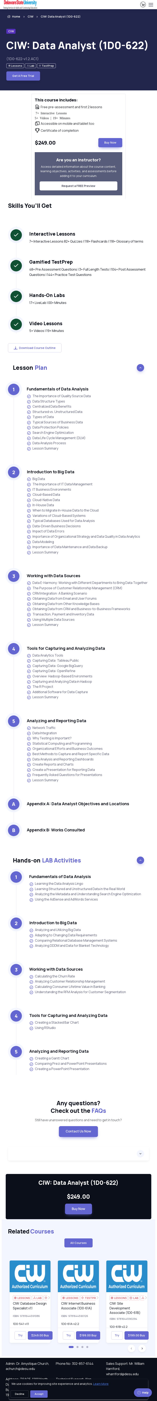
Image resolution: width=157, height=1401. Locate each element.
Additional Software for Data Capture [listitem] (57, 692)
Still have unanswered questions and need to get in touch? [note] (78, 1120)
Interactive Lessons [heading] (52, 234)
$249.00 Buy (40, 1335)
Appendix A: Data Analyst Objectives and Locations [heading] (78, 803)
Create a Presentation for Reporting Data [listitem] (61, 769)
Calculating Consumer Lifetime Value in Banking (67, 986)
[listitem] (57, 16)
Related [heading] (31, 1231)
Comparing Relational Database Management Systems (73, 940)
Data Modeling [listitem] (41, 542)
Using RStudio (42, 1027)
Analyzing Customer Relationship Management (67, 981)
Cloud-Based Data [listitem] (43, 494)
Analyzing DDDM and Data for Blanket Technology (69, 945)
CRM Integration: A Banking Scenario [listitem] (57, 593)
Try (20, 1335)
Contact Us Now (78, 1131)
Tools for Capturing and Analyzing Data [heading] (66, 648)
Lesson (30, 367)
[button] (71, 1347)
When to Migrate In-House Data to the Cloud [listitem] (63, 510)
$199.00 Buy (88, 1335)
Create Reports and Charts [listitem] (50, 764)
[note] (15, 65)
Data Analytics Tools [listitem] (45, 655)
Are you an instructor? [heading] (78, 160)
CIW (30, 16)
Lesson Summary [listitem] (42, 448)
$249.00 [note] (78, 1196)
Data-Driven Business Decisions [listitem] (54, 526)
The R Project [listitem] (40, 686)
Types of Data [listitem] (40, 417)
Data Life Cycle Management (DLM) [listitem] (56, 438)
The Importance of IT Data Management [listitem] (59, 484)
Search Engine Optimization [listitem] (50, 432)
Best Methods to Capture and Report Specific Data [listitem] (68, 754)
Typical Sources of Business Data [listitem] (55, 422)
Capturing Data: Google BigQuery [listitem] (55, 665)
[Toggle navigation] (151, 4)
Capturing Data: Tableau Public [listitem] (53, 660)
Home (13, 16)
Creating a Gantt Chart (49, 1058)
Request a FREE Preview (78, 186)
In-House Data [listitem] (40, 505)
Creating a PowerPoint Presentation (59, 1069)
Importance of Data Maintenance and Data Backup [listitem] (67, 547)
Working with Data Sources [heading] (53, 575)
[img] (30, 1276)
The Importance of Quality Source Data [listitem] (59, 396)
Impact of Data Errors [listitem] (45, 531)
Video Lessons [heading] (45, 323)
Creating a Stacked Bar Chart (54, 1022)
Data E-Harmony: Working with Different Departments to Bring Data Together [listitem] (87, 582)
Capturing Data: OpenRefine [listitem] (51, 671)
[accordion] (78, 1154)
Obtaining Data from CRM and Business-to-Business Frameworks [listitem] (78, 609)
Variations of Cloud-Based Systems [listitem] (56, 515)
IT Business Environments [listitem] (49, 489)
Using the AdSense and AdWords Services (63, 899)
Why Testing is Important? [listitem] (49, 738)
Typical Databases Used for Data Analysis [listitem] (61, 520)
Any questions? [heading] (78, 1106)
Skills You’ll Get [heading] (30, 205)
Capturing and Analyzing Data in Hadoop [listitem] (59, 681)
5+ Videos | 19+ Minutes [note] (46, 330)
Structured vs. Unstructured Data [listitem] (54, 411)
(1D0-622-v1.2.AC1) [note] (22, 58)
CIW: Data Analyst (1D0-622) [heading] (77, 45)
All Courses (78, 1243)
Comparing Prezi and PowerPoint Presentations (68, 1063)
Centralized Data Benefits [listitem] (49, 406)
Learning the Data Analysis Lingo (56, 883)
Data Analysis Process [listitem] (46, 443)
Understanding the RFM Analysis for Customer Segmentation (77, 992)
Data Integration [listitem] (42, 733)
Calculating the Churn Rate (52, 976)
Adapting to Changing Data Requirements (63, 935)
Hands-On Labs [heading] (47, 295)
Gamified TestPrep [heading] (51, 262)
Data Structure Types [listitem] (46, 401)
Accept (39, 1394)
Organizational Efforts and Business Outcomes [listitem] (65, 748)
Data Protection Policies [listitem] (48, 427)
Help (143, 1392)
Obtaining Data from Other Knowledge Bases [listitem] (63, 604)
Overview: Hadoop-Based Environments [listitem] (59, 676)
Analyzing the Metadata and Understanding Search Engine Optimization (85, 894)
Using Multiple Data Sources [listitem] (51, 619)
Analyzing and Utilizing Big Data (55, 930)
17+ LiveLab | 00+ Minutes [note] (47, 302)
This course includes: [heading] (56, 100)
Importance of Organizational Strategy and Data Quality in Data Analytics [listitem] (83, 536)
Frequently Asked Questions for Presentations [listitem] (64, 774)
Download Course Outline (35, 348)
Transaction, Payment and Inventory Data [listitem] (60, 614)
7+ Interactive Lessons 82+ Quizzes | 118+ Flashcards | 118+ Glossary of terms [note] (86, 241)
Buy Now (110, 142)
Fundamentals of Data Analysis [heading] (58, 389)
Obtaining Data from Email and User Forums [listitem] (62, 598)
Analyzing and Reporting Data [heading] (56, 720)
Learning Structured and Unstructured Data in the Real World (77, 889)
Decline (19, 1394)
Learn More (101, 1384)
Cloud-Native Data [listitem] (43, 500)
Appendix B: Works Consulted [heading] (56, 830)
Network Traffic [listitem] (41, 727)
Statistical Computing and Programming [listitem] (59, 743)
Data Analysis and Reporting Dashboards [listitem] (60, 759)
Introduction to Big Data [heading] (50, 471)
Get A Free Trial (23, 76)
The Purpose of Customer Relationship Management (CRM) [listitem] (74, 588)
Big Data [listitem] (36, 479)
